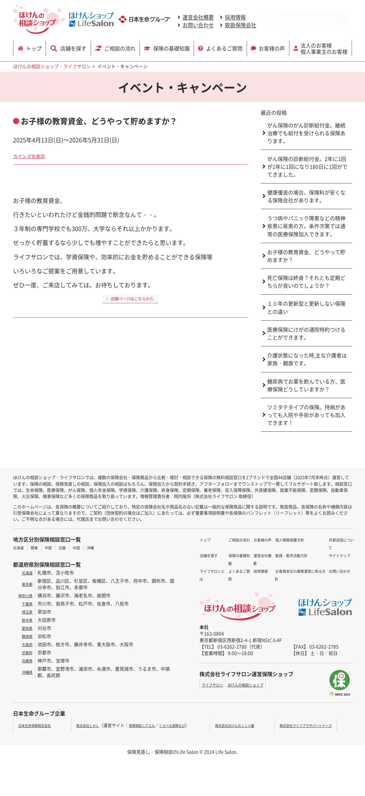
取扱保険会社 (240, 25)
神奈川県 (23, 595)
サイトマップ (325, 547)
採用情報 (235, 17)
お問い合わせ (198, 25)
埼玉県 (26, 611)
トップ (35, 48)
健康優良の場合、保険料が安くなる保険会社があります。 (306, 196)
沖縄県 (26, 672)
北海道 (20, 547)
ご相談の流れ (119, 48)
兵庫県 (26, 660)
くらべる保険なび (186, 725)
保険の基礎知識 (171, 48)
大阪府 (26, 644)
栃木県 (26, 619)
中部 (54, 547)
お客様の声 (272, 48)
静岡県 (26, 636)
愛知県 (26, 628)
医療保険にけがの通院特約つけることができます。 (306, 333)
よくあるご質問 (224, 48)
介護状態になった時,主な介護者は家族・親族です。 (307, 359)
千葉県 (26, 603)
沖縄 (102, 547)
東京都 (26, 584)
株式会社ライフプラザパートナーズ (313, 725)
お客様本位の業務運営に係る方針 (274, 578)
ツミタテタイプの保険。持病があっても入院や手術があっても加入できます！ (306, 415)
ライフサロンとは (217, 555)
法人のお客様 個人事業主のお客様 (324, 48)
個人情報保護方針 (258, 563)
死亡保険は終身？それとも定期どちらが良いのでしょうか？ (306, 281)
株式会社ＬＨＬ (86, 725)
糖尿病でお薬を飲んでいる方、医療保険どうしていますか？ (306, 385)
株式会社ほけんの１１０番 (242, 725)
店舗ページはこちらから (132, 298)
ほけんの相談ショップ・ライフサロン (52, 66)
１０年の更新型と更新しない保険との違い (306, 307)
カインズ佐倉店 (33, 155)
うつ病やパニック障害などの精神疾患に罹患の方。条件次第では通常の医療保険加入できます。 (306, 226)
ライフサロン (215, 684)
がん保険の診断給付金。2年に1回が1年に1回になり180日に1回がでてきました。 (307, 166)
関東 (38, 547)
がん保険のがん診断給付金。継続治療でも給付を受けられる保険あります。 (306, 133)
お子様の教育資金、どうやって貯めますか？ (306, 256)
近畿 (70, 547)
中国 (86, 547)
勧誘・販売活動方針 (260, 571)
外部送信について (330, 539)
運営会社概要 (198, 17)
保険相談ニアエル (148, 725)
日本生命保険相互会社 (39, 725)
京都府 (26, 652)
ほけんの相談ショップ (256, 684)
